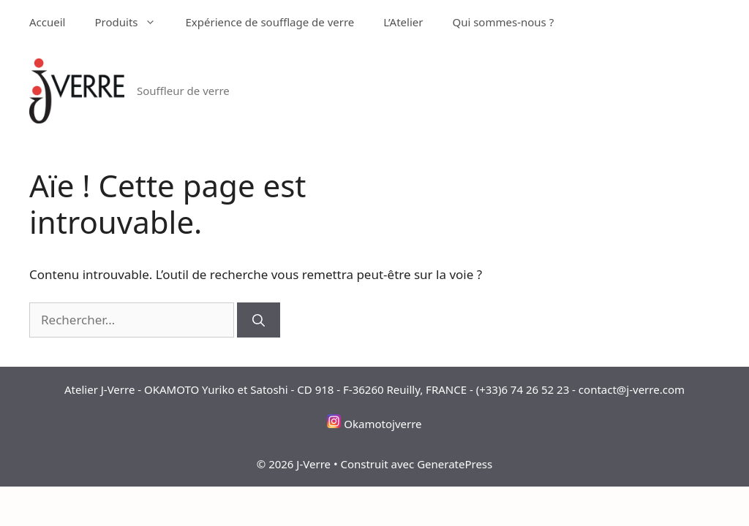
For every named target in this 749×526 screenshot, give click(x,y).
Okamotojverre (382, 423)
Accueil (47, 22)
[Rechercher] (258, 320)
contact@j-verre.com (632, 389)
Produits (132, 22)
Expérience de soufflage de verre (269, 22)
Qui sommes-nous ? (503, 22)
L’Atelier (403, 22)
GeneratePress (454, 464)
